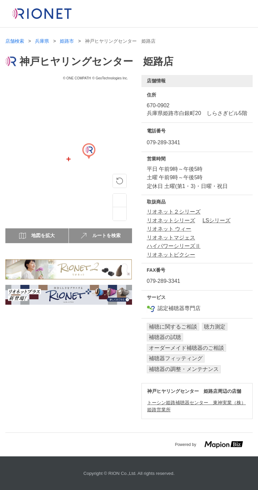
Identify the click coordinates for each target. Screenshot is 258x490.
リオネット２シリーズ (174, 212)
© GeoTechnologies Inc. (110, 78)
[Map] (88, 159)
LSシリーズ (217, 220)
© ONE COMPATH (77, 78)
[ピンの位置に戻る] (119, 181)
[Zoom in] (119, 200)
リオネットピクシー (171, 255)
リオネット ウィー (169, 229)
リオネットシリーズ (171, 220)
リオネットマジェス (171, 237)
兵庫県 (42, 41)
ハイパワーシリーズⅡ (174, 246)
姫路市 (67, 41)
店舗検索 (14, 41)
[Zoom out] (119, 214)
